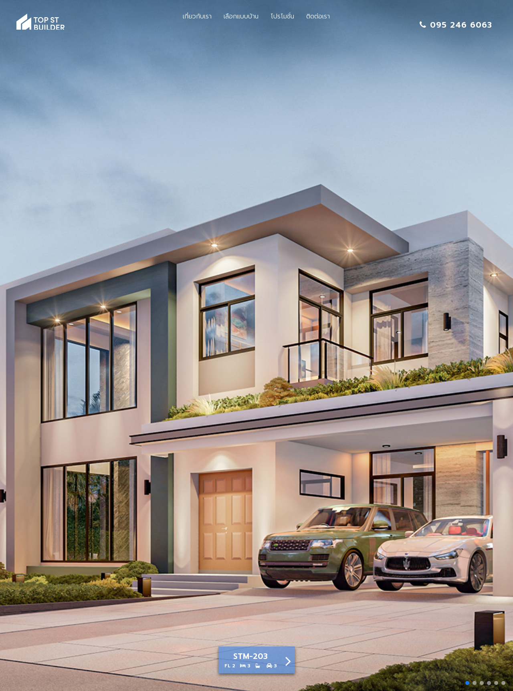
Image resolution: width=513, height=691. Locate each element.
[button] (467, 683)
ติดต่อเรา (318, 16)
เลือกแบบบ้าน (241, 16)
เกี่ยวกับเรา (197, 16)
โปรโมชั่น (282, 16)
